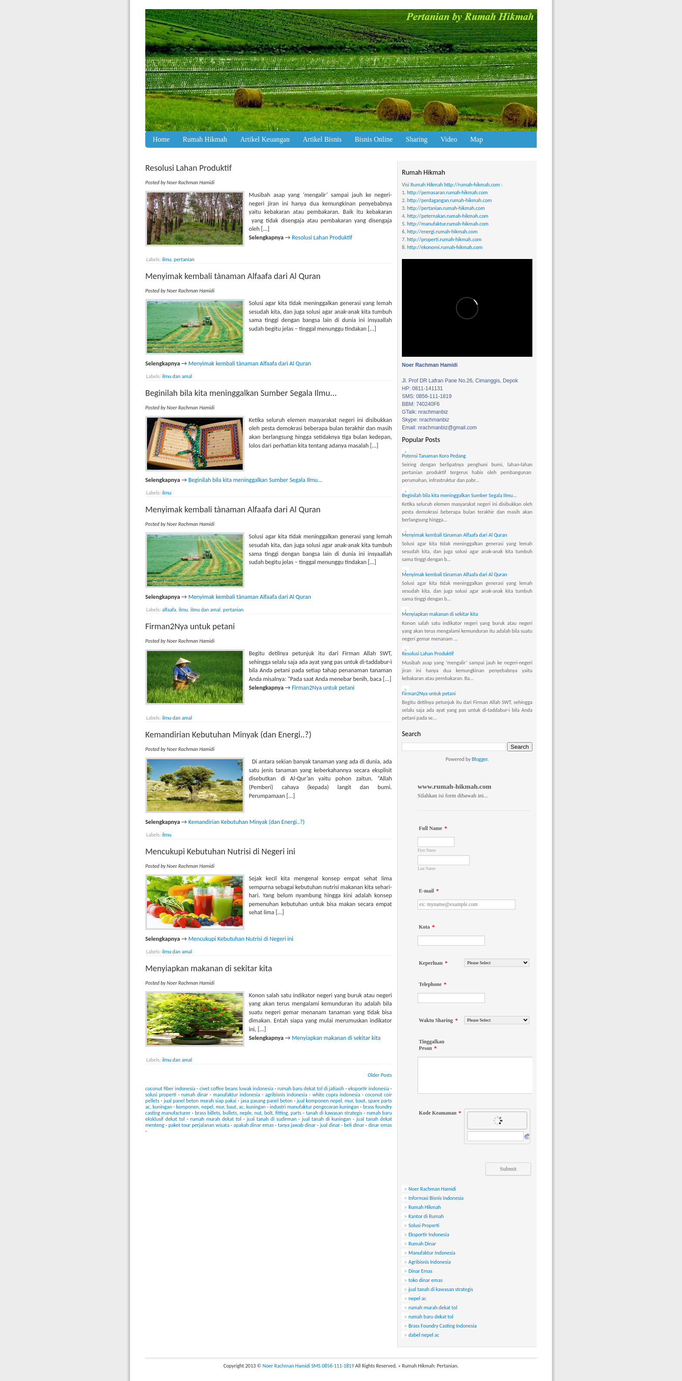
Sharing (417, 139)
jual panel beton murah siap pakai (200, 1101)
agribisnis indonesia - (288, 1095)
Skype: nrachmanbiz (425, 420)
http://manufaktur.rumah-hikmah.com (447, 224)
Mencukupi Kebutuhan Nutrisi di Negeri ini (220, 851)
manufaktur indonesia (236, 1095)
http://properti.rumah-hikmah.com (444, 239)
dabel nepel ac (423, 1335)
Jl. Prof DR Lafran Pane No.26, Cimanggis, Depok (460, 381)
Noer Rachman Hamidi (432, 1189)
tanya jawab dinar (297, 1125)
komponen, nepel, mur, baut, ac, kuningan (221, 1107)
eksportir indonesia (368, 1089)
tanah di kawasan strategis (334, 1113)
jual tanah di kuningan (326, 1119)
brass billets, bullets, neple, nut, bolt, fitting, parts (248, 1113)
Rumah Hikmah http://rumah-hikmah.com (455, 185)
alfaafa (169, 610)
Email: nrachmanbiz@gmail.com (439, 428)
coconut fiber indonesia (170, 1089)
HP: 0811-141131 (422, 388)
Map (476, 139)
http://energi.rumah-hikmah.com (442, 232)
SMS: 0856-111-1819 (426, 396)
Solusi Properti (423, 1225)
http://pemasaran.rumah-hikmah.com (447, 192)
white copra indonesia (336, 1095)
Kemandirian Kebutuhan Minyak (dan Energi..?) (228, 734)
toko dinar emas (425, 1280)
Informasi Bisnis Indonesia (436, 1198)
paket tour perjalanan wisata (198, 1125)
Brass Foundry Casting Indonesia (442, 1326)
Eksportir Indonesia (428, 1235)
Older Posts (380, 1075)
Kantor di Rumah (426, 1216)
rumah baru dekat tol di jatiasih (310, 1089)
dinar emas (380, 1125)
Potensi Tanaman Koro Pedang (434, 456)
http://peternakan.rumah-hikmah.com (447, 216)
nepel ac (417, 1298)
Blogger (480, 759)
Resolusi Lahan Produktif (188, 167)
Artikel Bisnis (322, 139)
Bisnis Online (373, 139)
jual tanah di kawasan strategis (440, 1289)
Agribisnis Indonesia (429, 1262)
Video (449, 139)
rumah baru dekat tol (430, 1317)
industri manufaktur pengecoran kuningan (314, 1107)
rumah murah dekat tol (215, 1119)
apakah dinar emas (254, 1125)
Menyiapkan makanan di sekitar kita (208, 968)
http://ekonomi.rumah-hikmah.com (445, 247)
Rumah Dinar (422, 1244)
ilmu (166, 259)
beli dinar (354, 1125)
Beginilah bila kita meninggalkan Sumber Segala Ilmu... (241, 392)
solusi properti (160, 1095)
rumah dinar (194, 1095)
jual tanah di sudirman (272, 1119)
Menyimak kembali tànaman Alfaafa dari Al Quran (233, 276)
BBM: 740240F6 (421, 404)
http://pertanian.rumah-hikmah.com (446, 208)
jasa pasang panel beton (266, 1101)
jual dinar (330, 1125)
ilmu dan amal (177, 376)
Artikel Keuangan (265, 139)
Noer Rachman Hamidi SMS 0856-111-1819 (308, 1366)
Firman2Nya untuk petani (190, 626)
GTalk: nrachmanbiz (425, 412)
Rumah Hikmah (205, 139)
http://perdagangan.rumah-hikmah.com (449, 200)
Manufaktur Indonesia (431, 1253)
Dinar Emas (420, 1271)
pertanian (184, 259)
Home (161, 139)
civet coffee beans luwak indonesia (237, 1089)
